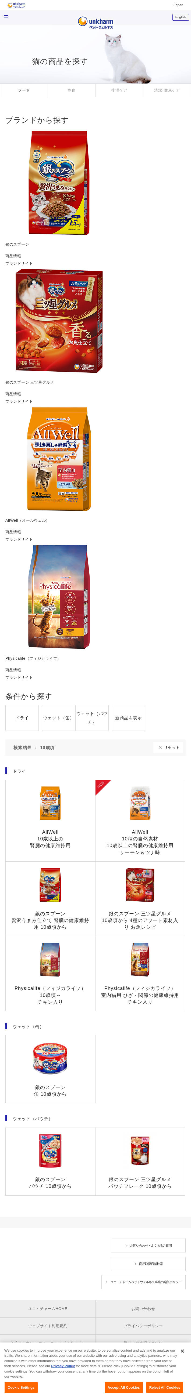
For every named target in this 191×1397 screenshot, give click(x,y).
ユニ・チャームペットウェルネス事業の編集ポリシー (145, 1282)
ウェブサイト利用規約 (48, 1326)
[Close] (182, 1356)
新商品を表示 (128, 718)
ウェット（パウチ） (92, 717)
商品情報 (13, 256)
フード (24, 90)
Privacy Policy (63, 1371)
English (180, 17)
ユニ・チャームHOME (48, 1309)
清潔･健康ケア (167, 90)
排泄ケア (119, 90)
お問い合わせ (143, 1309)
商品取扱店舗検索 (151, 1264)
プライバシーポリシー (143, 1326)
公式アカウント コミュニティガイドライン (48, 1343)
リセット (172, 747)
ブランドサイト (19, 263)
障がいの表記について (143, 1343)
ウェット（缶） (58, 718)
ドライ (22, 718)
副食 (72, 90)
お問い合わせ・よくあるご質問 (151, 1245)
